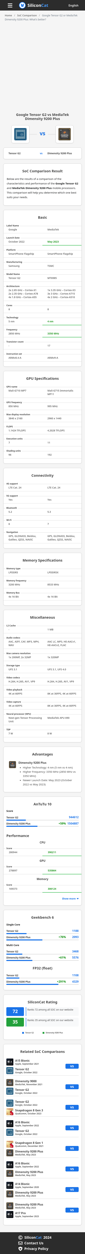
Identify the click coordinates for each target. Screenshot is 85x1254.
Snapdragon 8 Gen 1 (29, 1143)
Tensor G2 (14, 153)
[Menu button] (10, 5)
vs (72, 1066)
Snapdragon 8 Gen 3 (29, 1110)
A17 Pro (20, 1213)
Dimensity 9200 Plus (59, 153)
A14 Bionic (22, 1184)
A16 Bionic (22, 1122)
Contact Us (33, 1243)
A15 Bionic (22, 1061)
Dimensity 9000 (26, 1081)
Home (8, 15)
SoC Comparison (27, 15)
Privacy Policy (36, 1249)
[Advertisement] (42, 65)
